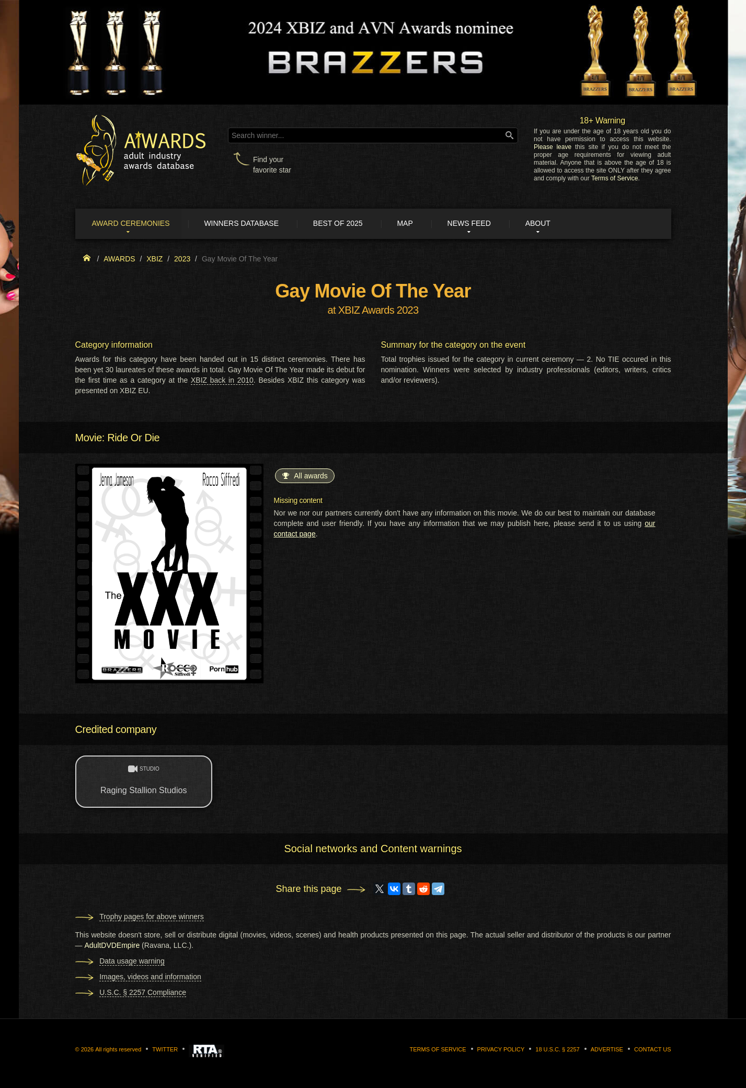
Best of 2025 (343, 224)
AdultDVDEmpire (112, 945)
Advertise (607, 1049)
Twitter (165, 1049)
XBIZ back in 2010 (222, 380)
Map (411, 224)
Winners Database (245, 224)
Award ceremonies (132, 224)
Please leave (552, 147)
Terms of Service (614, 178)
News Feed (477, 224)
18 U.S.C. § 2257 (557, 1049)
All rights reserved (118, 1049)
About (547, 224)
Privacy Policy (501, 1049)
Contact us (652, 1049)
